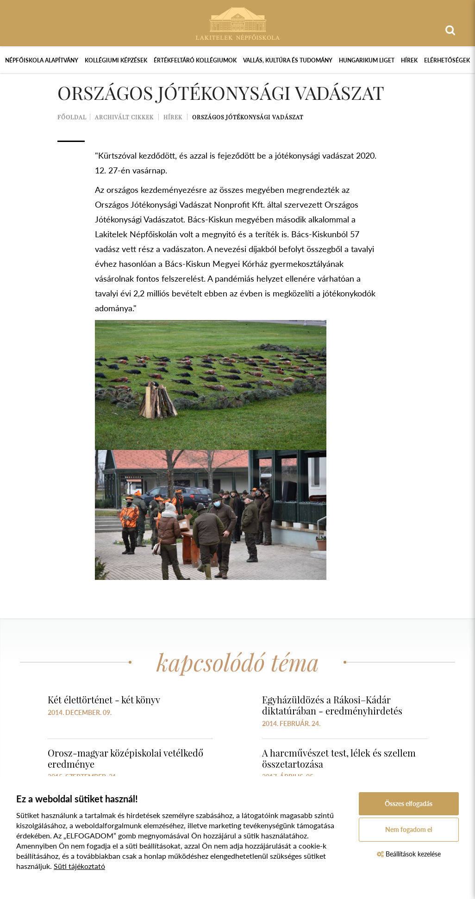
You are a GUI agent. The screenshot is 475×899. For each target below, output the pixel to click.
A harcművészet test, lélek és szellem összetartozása (339, 758)
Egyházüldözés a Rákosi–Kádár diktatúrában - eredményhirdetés (332, 705)
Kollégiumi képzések (116, 60)
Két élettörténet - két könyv (104, 699)
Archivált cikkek (124, 117)
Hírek (409, 60)
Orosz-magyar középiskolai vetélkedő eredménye (125, 758)
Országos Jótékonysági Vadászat (247, 117)
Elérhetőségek (447, 60)
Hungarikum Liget (366, 60)
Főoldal (72, 117)
